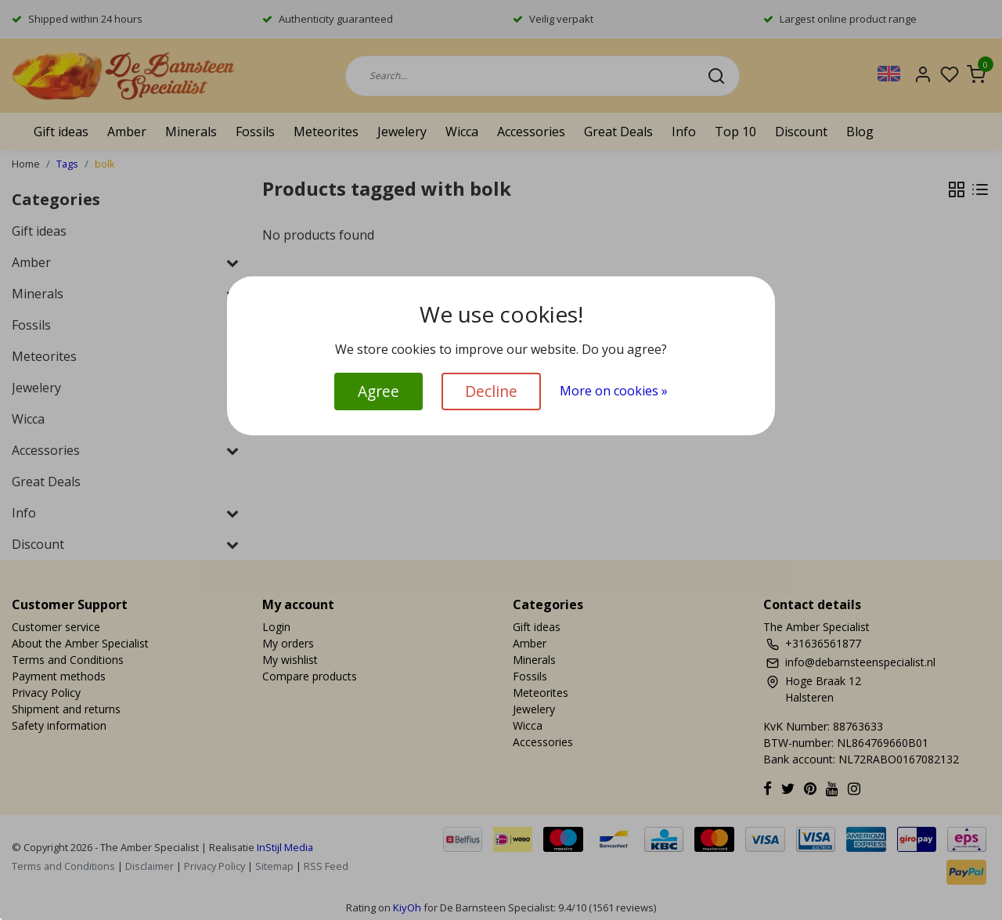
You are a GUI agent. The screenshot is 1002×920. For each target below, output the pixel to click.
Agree (378, 391)
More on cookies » (614, 390)
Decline (491, 391)
